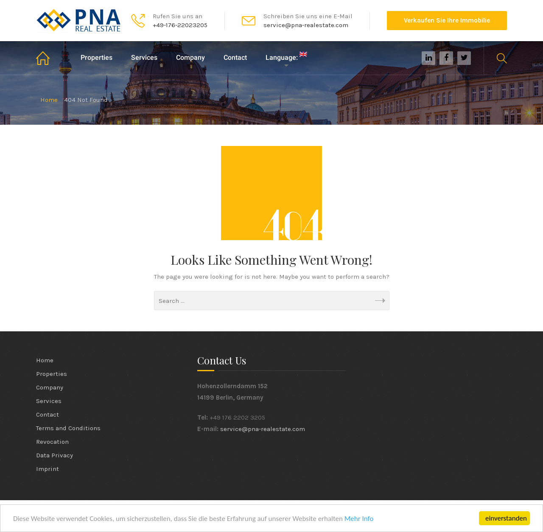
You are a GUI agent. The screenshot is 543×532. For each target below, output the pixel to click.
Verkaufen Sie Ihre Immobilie (447, 20)
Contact (235, 57)
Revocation (52, 441)
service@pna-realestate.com (262, 429)
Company (190, 57)
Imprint (47, 469)
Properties (96, 57)
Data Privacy (54, 455)
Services (144, 57)
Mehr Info (359, 519)
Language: (286, 57)
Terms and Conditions (68, 428)
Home (50, 58)
